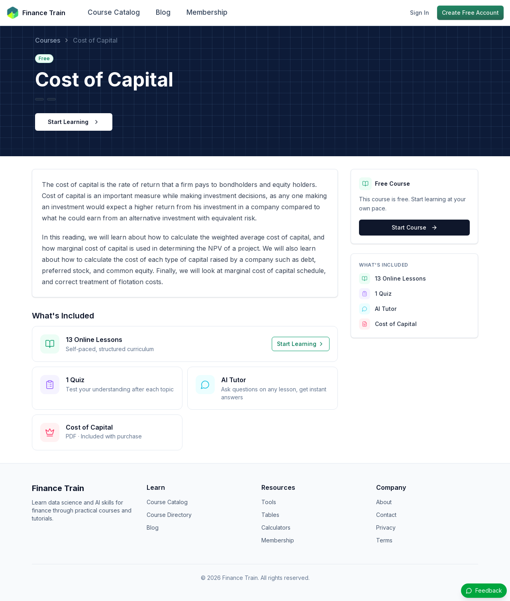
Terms (384, 540)
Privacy (386, 527)
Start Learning (74, 121)
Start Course (414, 227)
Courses (47, 40)
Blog (163, 12)
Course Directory (169, 514)
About (384, 502)
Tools (268, 502)
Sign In (419, 12)
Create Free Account (470, 12)
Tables (270, 514)
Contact (386, 514)
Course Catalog (114, 12)
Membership (207, 12)
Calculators (275, 527)
